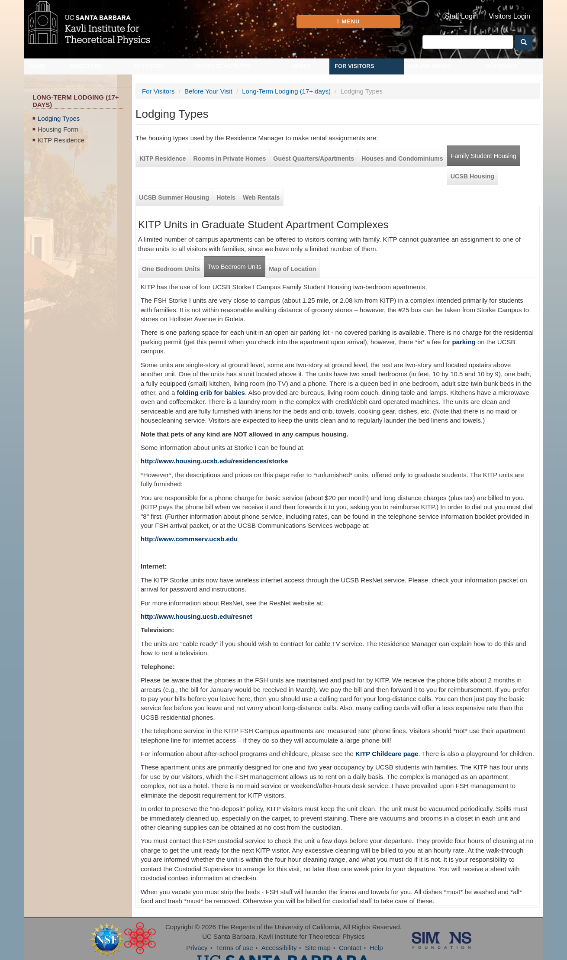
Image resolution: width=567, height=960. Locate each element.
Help (376, 947)
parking (464, 342)
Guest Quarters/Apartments (313, 158)
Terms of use (234, 947)
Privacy (196, 947)
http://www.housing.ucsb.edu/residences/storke (214, 461)
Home (37, 66)
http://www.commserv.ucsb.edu (189, 539)
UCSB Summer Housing (174, 197)
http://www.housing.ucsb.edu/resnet (196, 616)
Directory (86, 66)
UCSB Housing (472, 176)
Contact (350, 947)
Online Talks (429, 66)
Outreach (502, 66)
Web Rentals (261, 197)
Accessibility (279, 947)
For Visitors (354, 66)
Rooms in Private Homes (229, 158)
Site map (318, 947)
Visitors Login (509, 16)
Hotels (225, 197)
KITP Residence (61, 140)
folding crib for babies (211, 392)
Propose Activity (222, 66)
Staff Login (461, 16)
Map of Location (292, 268)
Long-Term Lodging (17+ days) (286, 91)
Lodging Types (59, 118)
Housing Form (58, 129)
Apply (301, 66)
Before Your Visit (208, 91)
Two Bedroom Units (234, 266)
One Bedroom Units (171, 268)
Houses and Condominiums (402, 158)
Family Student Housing (483, 155)
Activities (149, 66)
